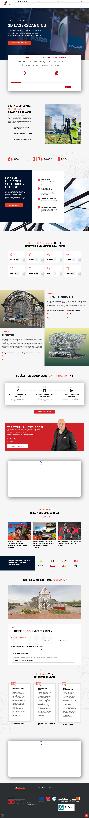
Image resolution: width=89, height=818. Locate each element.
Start (24, 5)
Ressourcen (38, 5)
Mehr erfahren (11, 549)
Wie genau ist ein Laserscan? (20, 637)
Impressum (29, 802)
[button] (2, 815)
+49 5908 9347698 (83, 5)
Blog (27, 800)
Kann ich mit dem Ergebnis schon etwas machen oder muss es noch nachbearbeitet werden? (35, 657)
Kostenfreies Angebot (79, 1)
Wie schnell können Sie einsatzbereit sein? (23, 660)
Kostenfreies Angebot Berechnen (19, 42)
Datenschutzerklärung (31, 804)
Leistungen (31, 5)
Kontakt (45, 5)
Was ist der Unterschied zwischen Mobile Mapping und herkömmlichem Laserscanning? (34, 650)
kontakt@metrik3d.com (59, 1)
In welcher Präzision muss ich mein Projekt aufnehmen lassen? (28, 646)
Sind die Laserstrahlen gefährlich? (21, 653)
